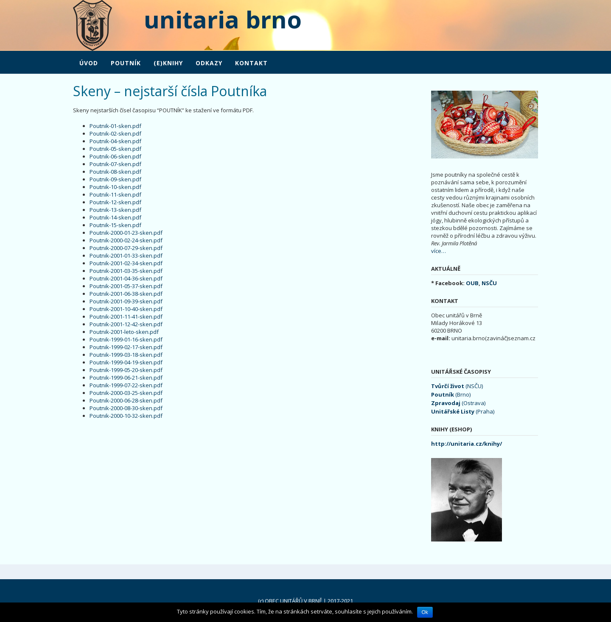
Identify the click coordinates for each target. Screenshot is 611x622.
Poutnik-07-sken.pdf (115, 164)
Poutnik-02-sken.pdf (115, 133)
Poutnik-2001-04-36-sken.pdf (126, 278)
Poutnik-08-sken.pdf (115, 171)
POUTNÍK (126, 63)
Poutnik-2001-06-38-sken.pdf (126, 293)
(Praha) (462, 411)
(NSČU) (457, 386)
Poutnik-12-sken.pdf (115, 202)
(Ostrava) (458, 403)
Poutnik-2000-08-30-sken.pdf (126, 408)
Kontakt (251, 63)
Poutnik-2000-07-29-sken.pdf (126, 248)
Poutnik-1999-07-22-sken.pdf (126, 385)
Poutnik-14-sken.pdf (115, 217)
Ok (425, 612)
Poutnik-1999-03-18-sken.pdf (126, 354)
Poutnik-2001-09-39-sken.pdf (126, 301)
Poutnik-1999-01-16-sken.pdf (126, 339)
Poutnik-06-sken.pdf (115, 156)
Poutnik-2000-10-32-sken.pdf (126, 415)
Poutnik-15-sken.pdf (115, 225)
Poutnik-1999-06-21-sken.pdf (126, 377)
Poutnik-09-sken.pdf (115, 179)
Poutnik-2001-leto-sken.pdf (124, 332)
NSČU (489, 283)
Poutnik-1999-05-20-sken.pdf (126, 370)
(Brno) (451, 394)
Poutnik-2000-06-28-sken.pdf (126, 400)
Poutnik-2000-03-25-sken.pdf (126, 393)
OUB (472, 283)
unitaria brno (207, 19)
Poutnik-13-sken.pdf (115, 210)
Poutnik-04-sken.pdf (115, 141)
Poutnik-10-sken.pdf (115, 187)
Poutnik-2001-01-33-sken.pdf (126, 255)
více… (438, 251)
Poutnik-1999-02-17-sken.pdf (126, 347)
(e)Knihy (168, 63)
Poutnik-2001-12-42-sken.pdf (126, 324)
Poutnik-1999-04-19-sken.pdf (126, 362)
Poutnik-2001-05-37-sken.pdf (126, 286)
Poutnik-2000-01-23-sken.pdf (126, 232)
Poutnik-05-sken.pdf (115, 149)
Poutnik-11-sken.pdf (115, 194)
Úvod (88, 63)
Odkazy (209, 63)
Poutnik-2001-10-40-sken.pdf (126, 309)
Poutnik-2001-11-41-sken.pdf (126, 316)
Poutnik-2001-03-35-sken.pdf (126, 271)
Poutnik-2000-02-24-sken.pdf (126, 240)
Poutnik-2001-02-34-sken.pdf (126, 263)
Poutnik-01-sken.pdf (115, 126)
